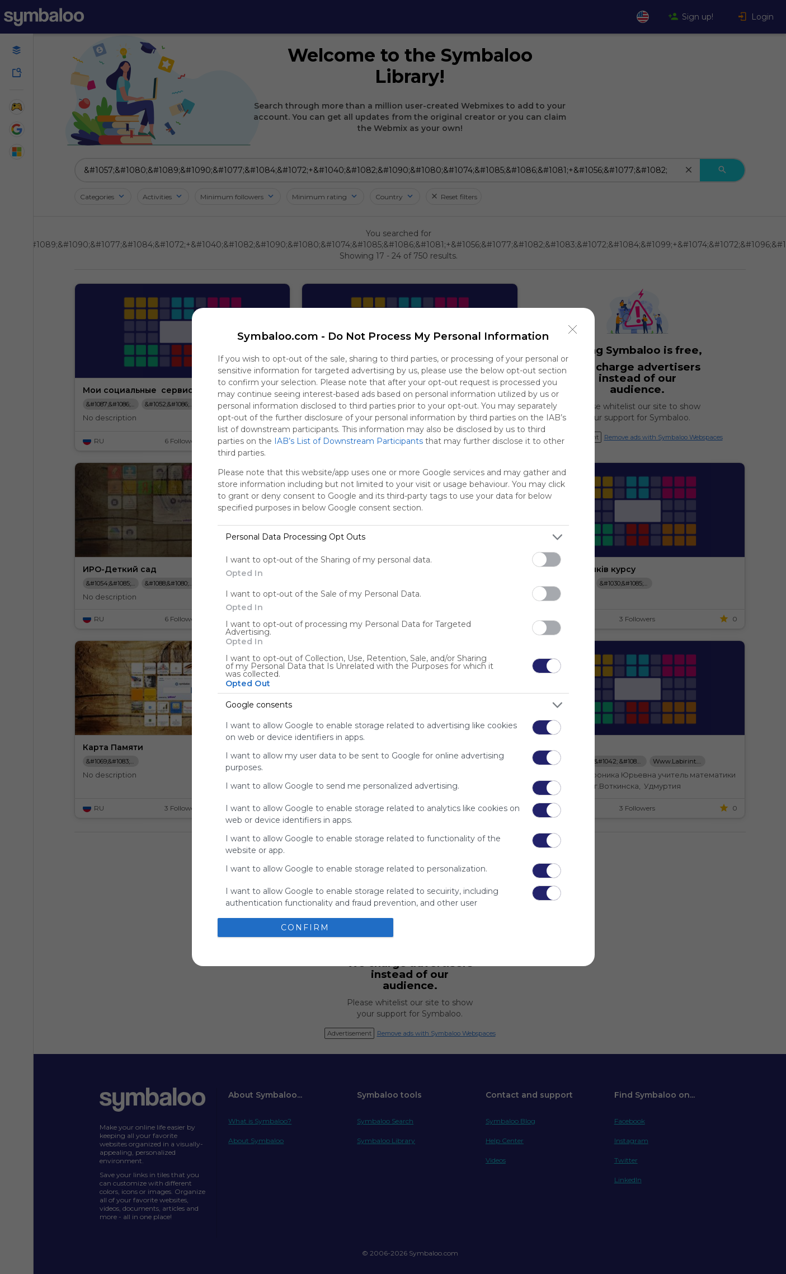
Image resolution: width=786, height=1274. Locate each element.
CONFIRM (305, 927)
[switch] (546, 559)
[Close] (572, 329)
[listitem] (393, 537)
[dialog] (393, 637)
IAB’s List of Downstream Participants (348, 441)
